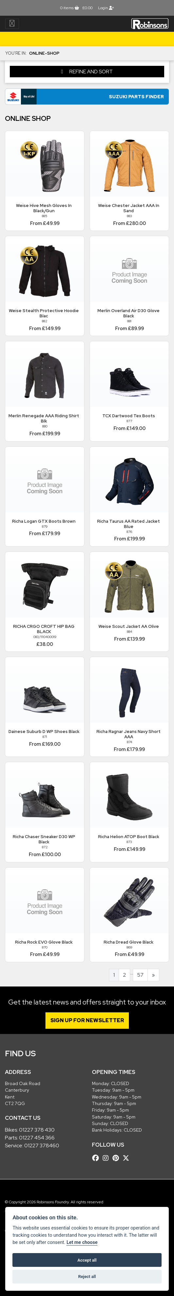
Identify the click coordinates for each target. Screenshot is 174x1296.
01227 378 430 (37, 1129)
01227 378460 (41, 1145)
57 (140, 974)
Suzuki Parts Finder (136, 96)
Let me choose (81, 1242)
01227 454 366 (37, 1137)
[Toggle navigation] (12, 24)
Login (106, 7)
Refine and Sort (87, 71)
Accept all (87, 1260)
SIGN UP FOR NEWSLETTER (87, 1020)
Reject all (87, 1276)
